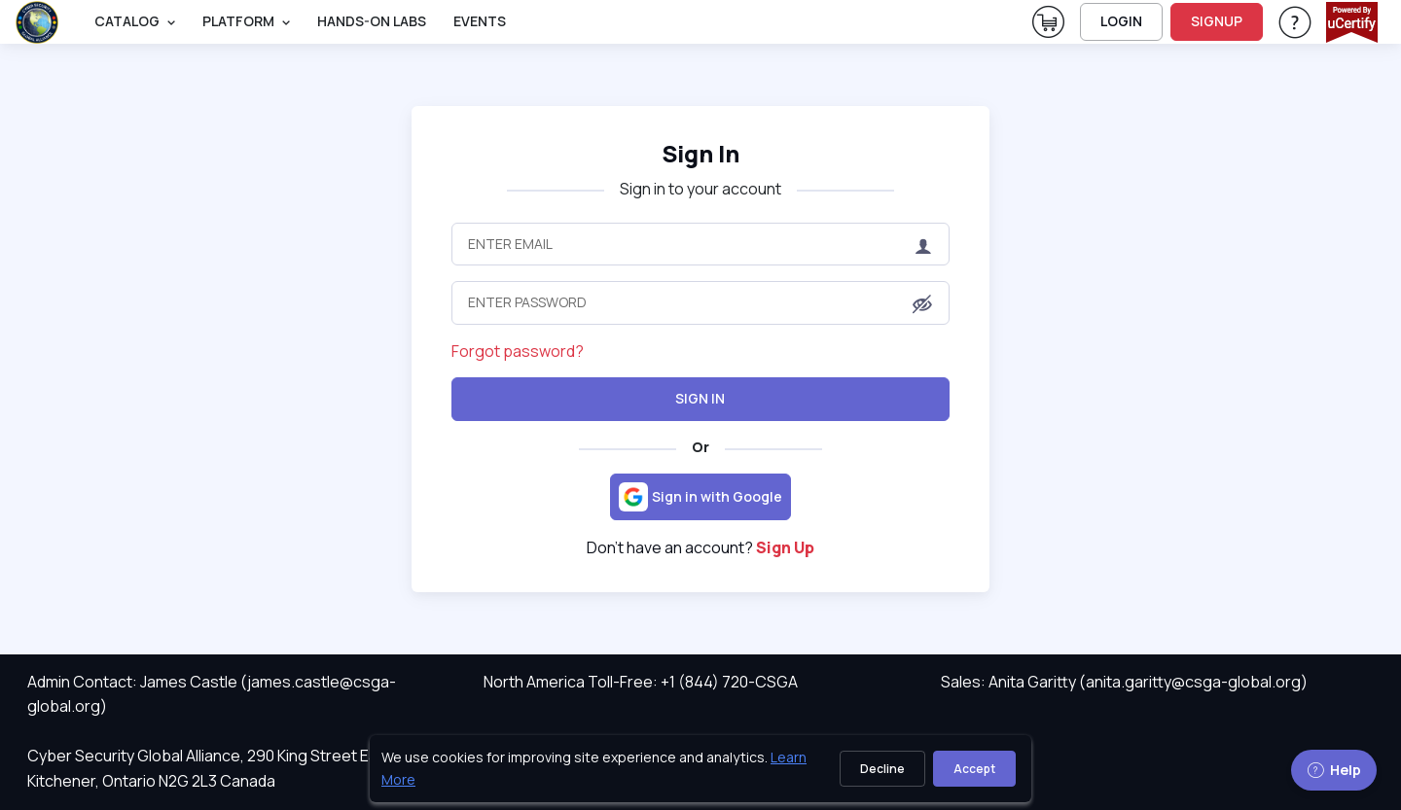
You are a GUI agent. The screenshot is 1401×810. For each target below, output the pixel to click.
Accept (974, 768)
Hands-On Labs (371, 21)
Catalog (127, 21)
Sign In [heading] (700, 153)
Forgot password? (517, 351)
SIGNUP (1216, 21)
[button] (922, 304)
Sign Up (785, 547)
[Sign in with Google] (700, 497)
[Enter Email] (701, 244)
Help (1334, 769)
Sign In (700, 398)
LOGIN (1121, 21)
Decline (882, 768)
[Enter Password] (701, 302)
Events (479, 21)
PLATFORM (238, 21)
